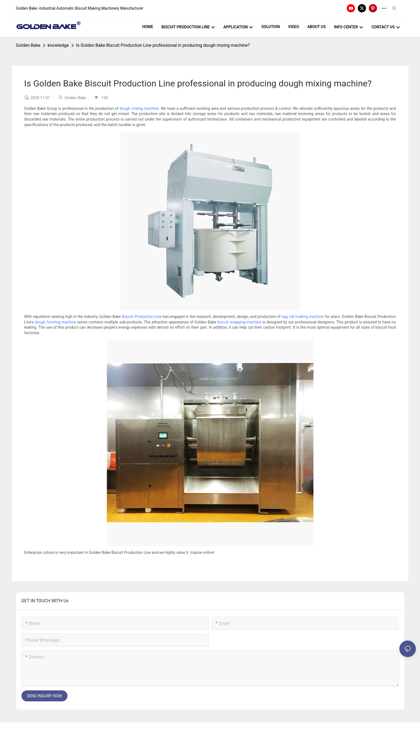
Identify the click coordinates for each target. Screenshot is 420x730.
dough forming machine (55, 322)
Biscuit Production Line (142, 316)
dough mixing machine (139, 108)
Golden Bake (28, 45)
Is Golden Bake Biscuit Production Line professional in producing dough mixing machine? (163, 45)
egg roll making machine (302, 316)
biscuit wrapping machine (239, 322)
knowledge (58, 45)
